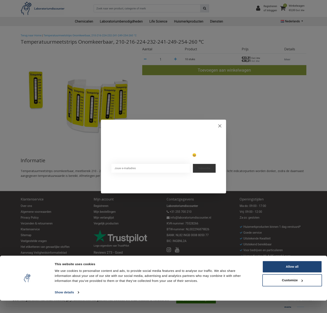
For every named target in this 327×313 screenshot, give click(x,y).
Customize (292, 292)
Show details (64, 305)
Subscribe (204, 168)
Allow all (292, 279)
